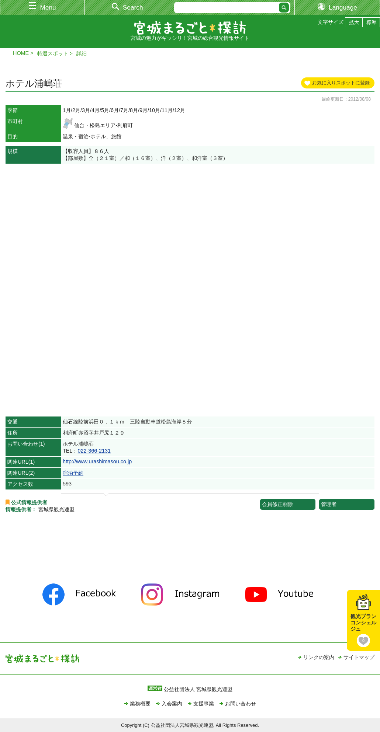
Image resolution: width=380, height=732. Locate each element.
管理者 (328, 504)
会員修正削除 (277, 504)
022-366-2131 (94, 451)
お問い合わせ (240, 704)
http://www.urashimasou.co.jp (97, 461)
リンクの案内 (318, 657)
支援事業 (203, 704)
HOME (21, 53)
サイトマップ (358, 657)
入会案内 (172, 704)
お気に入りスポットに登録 (341, 83)
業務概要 (140, 704)
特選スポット (52, 53)
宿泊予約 (73, 473)
